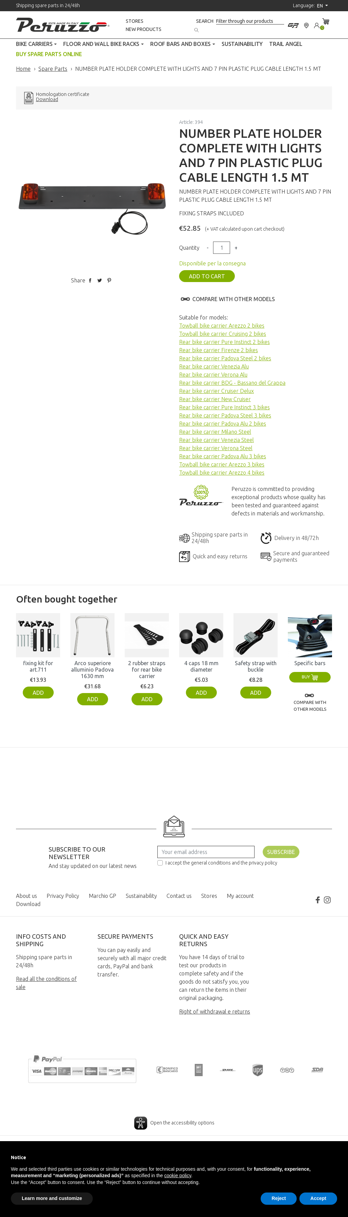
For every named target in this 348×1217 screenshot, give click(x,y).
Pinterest (109, 280)
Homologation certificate (62, 94)
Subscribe (281, 852)
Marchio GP (102, 896)
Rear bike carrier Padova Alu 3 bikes (222, 456)
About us (26, 896)
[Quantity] (221, 248)
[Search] (250, 21)
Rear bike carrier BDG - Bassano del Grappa (232, 383)
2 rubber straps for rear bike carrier (147, 669)
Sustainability (141, 896)
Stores (134, 21)
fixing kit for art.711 (38, 666)
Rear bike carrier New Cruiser (215, 399)
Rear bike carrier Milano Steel (215, 432)
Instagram (327, 900)
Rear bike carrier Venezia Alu (214, 366)
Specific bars (310, 663)
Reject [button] (279, 1198)
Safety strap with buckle (256, 666)
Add (38, 693)
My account (240, 896)
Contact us (179, 896)
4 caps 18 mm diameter (201, 666)
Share (90, 280)
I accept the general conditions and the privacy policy (221, 863)
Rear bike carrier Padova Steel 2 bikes (225, 358)
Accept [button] (318, 1198)
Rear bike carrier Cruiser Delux (216, 391)
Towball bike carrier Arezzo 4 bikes (221, 473)
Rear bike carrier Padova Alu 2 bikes (222, 424)
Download (47, 99)
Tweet (99, 280)
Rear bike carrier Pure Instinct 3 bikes (224, 407)
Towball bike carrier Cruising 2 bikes (222, 334)
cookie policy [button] (177, 1175)
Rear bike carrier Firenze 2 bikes (218, 350)
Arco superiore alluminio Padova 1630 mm (92, 669)
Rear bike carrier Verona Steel (216, 448)
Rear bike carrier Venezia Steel (216, 440)
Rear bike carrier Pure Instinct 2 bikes (224, 342)
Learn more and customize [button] (52, 1198)
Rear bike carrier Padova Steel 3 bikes (225, 415)
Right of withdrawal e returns (214, 1011)
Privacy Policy (63, 896)
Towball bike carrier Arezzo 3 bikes (221, 464)
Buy (310, 676)
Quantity (189, 248)
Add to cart (207, 276)
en (320, 6)
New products (143, 29)
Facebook (317, 900)
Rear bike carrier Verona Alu (213, 375)
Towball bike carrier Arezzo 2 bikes (221, 326)
